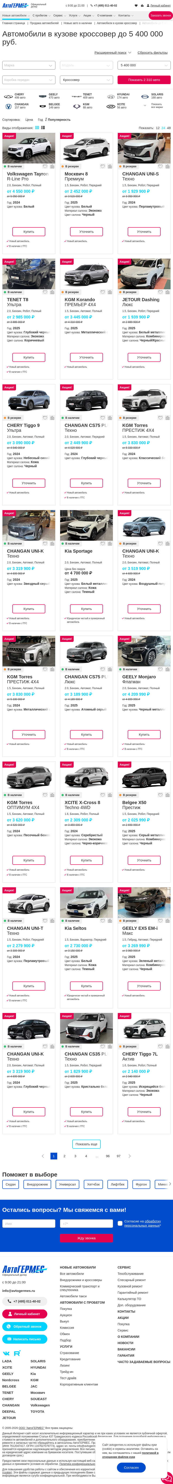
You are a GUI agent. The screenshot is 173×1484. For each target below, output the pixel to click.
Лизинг (65, 1365)
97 (119, 1156)
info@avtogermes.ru (18, 1291)
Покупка (66, 1309)
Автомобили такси (73, 1296)
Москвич (38, 1392)
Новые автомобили (14, 15)
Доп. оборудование (132, 1305)
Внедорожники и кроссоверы (81, 1280)
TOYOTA (37, 1411)
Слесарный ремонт (132, 1280)
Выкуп (64, 1321)
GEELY (7, 1374)
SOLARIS (38, 1361)
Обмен (65, 1334)
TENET (7, 1392)
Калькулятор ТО (129, 1299)
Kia (33, 1374)
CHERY (8, 1399)
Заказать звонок (161, 15)
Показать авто (144, 80)
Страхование (69, 1353)
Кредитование (70, 1359)
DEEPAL (9, 1411)
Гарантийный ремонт (133, 1292)
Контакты (124, 15)
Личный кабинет (27, 1314)
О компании (105, 15)
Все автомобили (72, 1274)
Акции (88, 15)
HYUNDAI (38, 1367)
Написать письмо (27, 1339)
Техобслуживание (131, 1274)
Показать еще (87, 1144)
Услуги (73, 15)
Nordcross (10, 1380)
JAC (34, 1386)
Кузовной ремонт (130, 1286)
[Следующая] (129, 1156)
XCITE (7, 1367)
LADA (7, 1361)
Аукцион (66, 1315)
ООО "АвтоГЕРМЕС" (32, 1428)
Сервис (58, 15)
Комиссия (67, 1327)
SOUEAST (39, 1399)
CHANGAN (11, 1405)
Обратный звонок (27, 1326)
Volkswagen (40, 1405)
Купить (28, 231)
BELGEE (9, 1386)
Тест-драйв (68, 1378)
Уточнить (86, 231)
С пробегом (40, 15)
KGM (35, 1380)
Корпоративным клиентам (79, 1384)
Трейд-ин (66, 1372)
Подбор (65, 1340)
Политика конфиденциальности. (79, 1464)
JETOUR (9, 1418)
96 (108, 1156)
